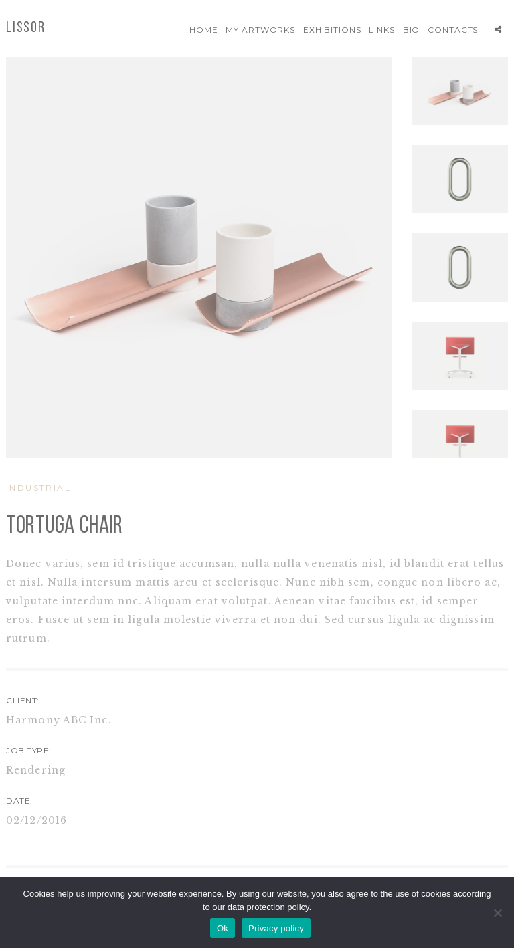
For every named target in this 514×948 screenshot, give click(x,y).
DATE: (19, 801)
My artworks (261, 30)
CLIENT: (22, 700)
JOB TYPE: (29, 750)
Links (382, 30)
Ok (222, 928)
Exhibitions (332, 30)
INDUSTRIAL (38, 488)
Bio (411, 30)
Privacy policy (276, 928)
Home (203, 30)
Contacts (453, 30)
